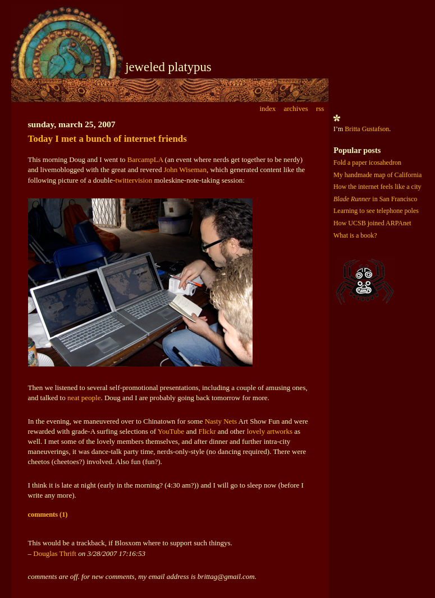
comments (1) (48, 514)
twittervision (133, 180)
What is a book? (355, 235)
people (91, 397)
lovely (256, 431)
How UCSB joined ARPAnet (372, 223)
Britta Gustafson (367, 129)
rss (320, 108)
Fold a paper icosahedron (367, 162)
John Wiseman (185, 169)
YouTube (171, 431)
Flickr (207, 431)
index (267, 108)
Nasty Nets (221, 421)
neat (73, 397)
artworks (279, 431)
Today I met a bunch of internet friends (107, 138)
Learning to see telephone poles (376, 211)
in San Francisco (375, 199)
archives (295, 108)
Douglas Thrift (54, 553)
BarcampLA (145, 159)
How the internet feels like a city (377, 187)
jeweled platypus (168, 67)
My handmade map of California (377, 175)
